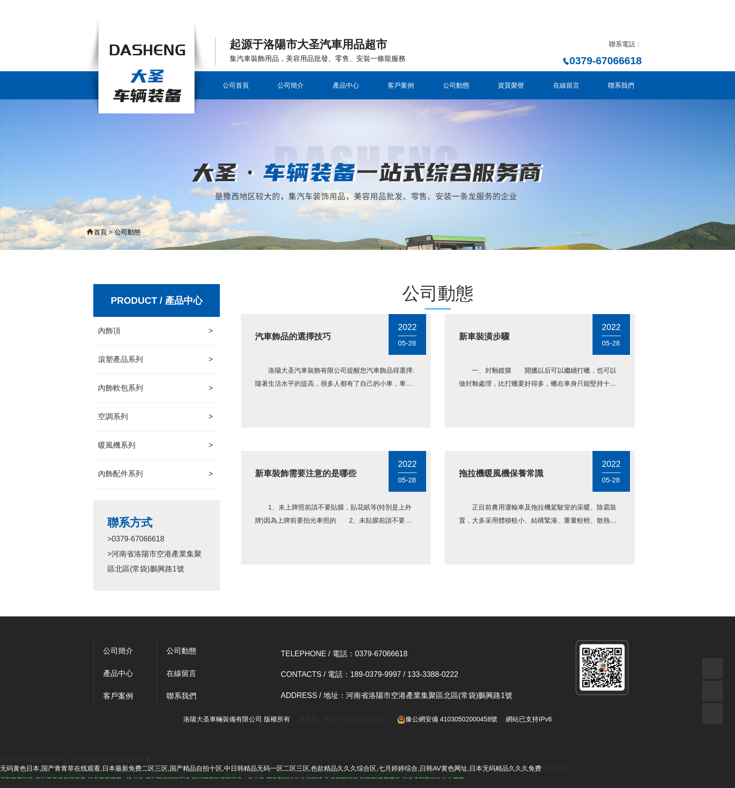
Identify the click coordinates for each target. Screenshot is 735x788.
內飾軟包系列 (155, 388)
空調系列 (155, 417)
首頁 (100, 232)
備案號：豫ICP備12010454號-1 (344, 719)
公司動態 (456, 85)
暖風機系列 (155, 445)
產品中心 (346, 85)
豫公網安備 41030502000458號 (447, 719)
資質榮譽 (511, 85)
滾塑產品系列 (155, 359)
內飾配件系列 (155, 474)
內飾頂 (155, 331)
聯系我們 (621, 85)
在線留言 (566, 85)
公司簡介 (291, 85)
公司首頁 (236, 85)
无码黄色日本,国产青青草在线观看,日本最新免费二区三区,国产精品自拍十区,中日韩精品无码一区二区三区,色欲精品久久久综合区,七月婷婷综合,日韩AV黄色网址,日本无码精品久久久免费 (270, 12)
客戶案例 (401, 85)
